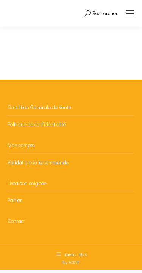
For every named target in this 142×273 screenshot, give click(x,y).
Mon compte (21, 145)
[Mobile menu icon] (129, 13)
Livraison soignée (27, 183)
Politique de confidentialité (37, 124)
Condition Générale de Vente (39, 107)
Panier (15, 200)
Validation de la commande (38, 162)
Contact (16, 220)
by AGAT (71, 262)
